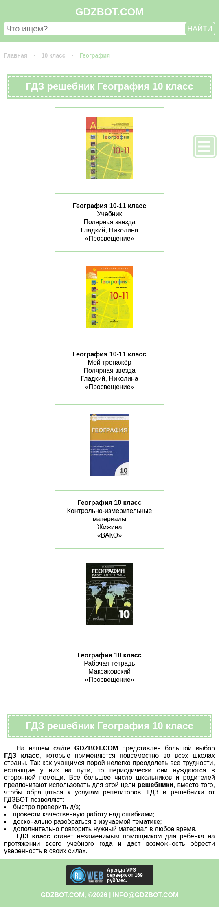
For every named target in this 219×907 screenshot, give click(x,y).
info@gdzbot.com (145, 895)
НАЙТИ (199, 28)
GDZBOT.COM (109, 12)
